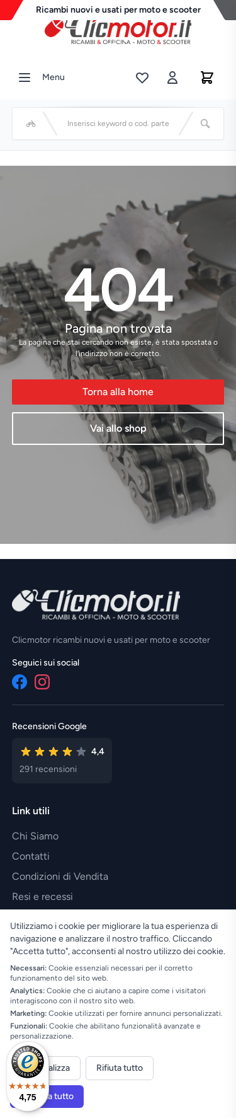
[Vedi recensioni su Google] (62, 760)
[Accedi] (172, 77)
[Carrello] (207, 77)
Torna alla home (118, 392)
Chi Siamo (35, 836)
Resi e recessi (42, 896)
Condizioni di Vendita (60, 876)
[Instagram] (42, 681)
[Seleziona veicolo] (31, 123)
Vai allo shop (118, 428)
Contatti (31, 856)
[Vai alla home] (118, 31)
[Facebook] (19, 681)
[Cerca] (205, 123)
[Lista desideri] (142, 77)
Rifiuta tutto (119, 1068)
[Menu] (24, 77)
